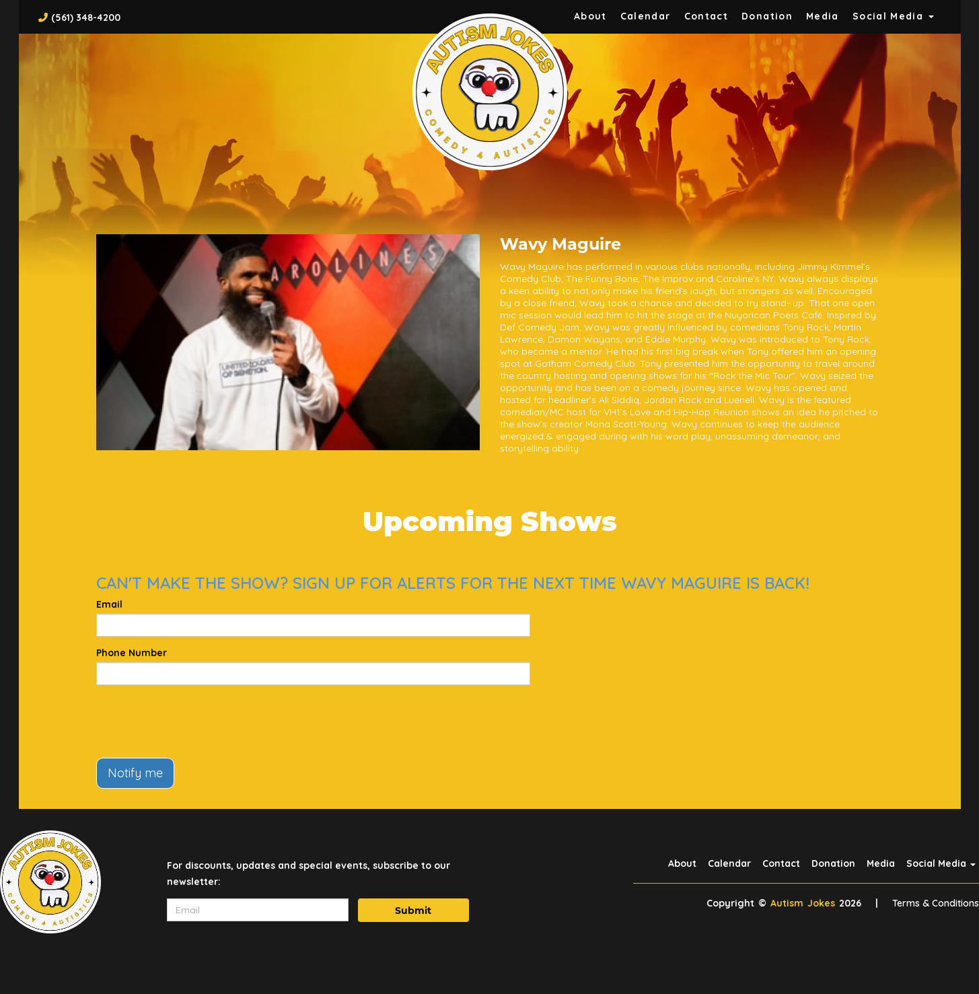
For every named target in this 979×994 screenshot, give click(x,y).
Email (109, 604)
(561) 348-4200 (85, 17)
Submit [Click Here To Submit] (413, 910)
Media (822, 16)
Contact (706, 16)
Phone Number (131, 653)
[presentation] (198, 721)
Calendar (645, 16)
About (590, 16)
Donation (767, 16)
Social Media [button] (893, 16)
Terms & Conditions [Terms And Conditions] (935, 903)
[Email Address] (258, 909)
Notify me (135, 773)
